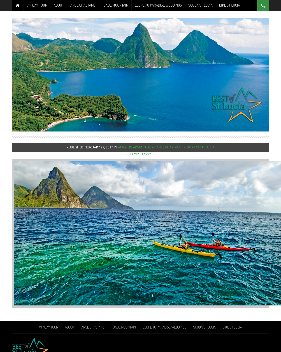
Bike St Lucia (229, 5)
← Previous (134, 154)
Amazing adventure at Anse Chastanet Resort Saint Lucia (166, 147)
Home (17, 5)
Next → (149, 154)
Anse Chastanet (83, 5)
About (58, 5)
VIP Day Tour (37, 5)
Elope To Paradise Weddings (158, 5)
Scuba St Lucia (200, 5)
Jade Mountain (116, 5)
